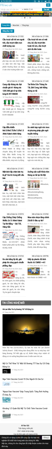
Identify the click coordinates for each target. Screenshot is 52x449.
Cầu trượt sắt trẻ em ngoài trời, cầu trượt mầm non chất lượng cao (13, 42)
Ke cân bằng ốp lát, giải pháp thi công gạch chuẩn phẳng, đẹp (13, 262)
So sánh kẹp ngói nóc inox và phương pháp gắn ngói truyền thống (38, 130)
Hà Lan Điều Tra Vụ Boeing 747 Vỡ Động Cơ (18, 309)
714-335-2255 (7, 1)
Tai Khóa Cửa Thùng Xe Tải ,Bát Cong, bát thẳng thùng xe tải (37, 87)
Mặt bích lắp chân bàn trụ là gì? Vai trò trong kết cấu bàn (13, 175)
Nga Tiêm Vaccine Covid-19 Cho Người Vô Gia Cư (23, 379)
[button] (48, 5)
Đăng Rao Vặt (8, 31)
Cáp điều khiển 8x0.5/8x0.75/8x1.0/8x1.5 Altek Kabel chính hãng (13, 130)
